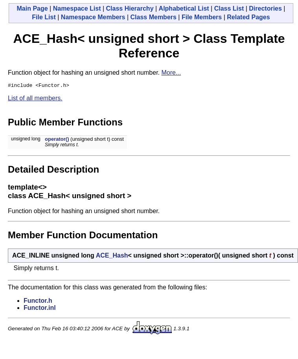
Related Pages (248, 17)
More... (171, 72)
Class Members (154, 17)
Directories (265, 8)
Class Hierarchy (130, 8)
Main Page (32, 8)
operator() (57, 140)
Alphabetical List (184, 8)
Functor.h (38, 301)
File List (43, 17)
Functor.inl (40, 309)
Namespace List (77, 8)
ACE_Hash (112, 256)
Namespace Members (93, 17)
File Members (202, 17)
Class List (229, 8)
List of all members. (35, 99)
